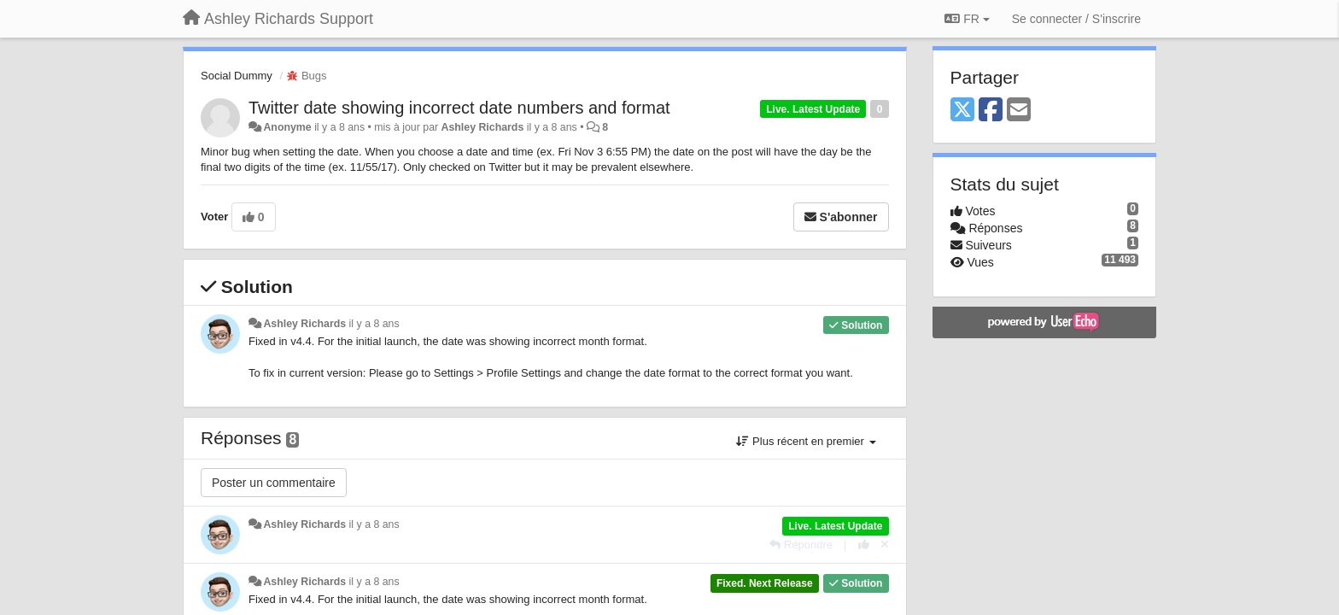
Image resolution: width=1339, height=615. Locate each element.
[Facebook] (991, 111)
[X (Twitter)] (962, 111)
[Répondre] (801, 544)
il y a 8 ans (374, 324)
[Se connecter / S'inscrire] (1076, 18)
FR (966, 19)
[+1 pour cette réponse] (863, 544)
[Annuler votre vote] (884, 544)
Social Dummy (236, 75)
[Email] (1019, 111)
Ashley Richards (482, 127)
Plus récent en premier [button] (805, 441)
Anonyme (287, 127)
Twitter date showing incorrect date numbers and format (459, 107)
